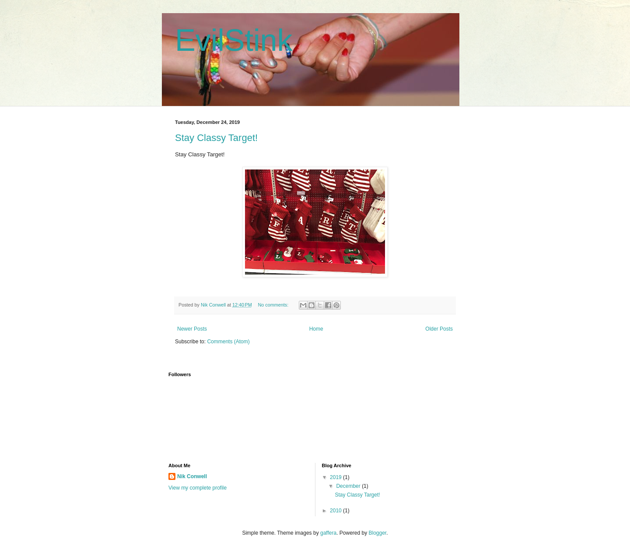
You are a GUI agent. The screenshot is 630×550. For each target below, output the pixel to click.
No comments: (274, 304)
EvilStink (233, 40)
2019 (336, 477)
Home (316, 329)
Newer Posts (192, 329)
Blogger (378, 533)
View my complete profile (197, 488)
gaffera (328, 533)
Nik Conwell (192, 476)
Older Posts (439, 329)
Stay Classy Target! (216, 137)
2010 (336, 511)
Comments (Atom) (228, 341)
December (349, 486)
